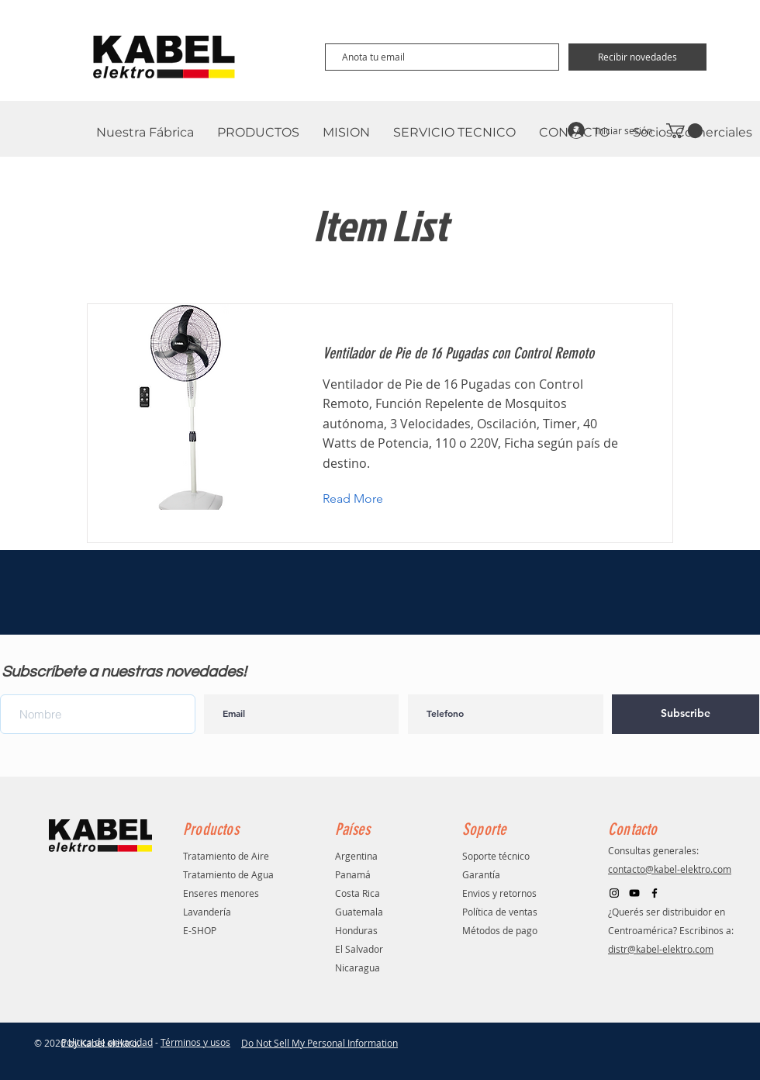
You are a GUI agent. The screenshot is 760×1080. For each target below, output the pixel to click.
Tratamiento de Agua (228, 874)
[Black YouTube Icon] (634, 893)
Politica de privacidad (107, 1042)
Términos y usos (195, 1042)
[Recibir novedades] (637, 57)
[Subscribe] (685, 714)
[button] (365, 499)
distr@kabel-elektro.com (660, 949)
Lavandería (207, 911)
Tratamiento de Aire (226, 856)
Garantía (481, 874)
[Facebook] (654, 893)
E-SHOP (199, 930)
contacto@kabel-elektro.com (669, 869)
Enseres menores (221, 893)
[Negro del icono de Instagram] (614, 893)
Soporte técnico (496, 856)
